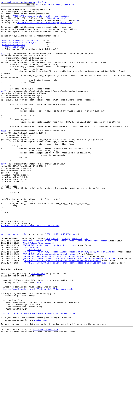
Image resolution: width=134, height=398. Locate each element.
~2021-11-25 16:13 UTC (58, 279)
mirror (61, 5)
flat (48, 285)
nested (54, 285)
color (51, 5)
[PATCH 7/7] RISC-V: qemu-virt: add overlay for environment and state (61, 311)
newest (74, 279)
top (86, 285)
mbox (39, 336)
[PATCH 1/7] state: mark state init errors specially (40, 18)
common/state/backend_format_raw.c (21, 47)
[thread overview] (56, 21)
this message (38, 326)
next (3, 279)
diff (3, 63)
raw (76, 24)
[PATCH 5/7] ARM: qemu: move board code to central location (56, 306)
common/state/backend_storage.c (19, 50)
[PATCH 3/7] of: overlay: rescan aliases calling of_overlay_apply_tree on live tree (70, 300)
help (43, 5)
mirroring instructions (45, 392)
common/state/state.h (13, 55)
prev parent (13, 279)
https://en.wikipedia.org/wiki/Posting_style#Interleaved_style (38, 344)
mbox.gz (66, 285)
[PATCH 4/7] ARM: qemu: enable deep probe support (50, 303)
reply (23, 279)
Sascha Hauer (32, 295)
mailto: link (41, 381)
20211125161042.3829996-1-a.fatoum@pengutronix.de (44, 26)
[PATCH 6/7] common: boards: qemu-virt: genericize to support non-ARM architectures (70, 308)
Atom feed (73, 5)
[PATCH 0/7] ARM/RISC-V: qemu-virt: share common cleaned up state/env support (64, 287)
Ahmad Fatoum (34, 298)
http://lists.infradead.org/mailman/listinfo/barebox (30, 270)
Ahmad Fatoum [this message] (38, 290)
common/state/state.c (13, 53)
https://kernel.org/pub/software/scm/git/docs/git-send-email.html (40, 373)
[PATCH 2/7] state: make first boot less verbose (50, 292)
